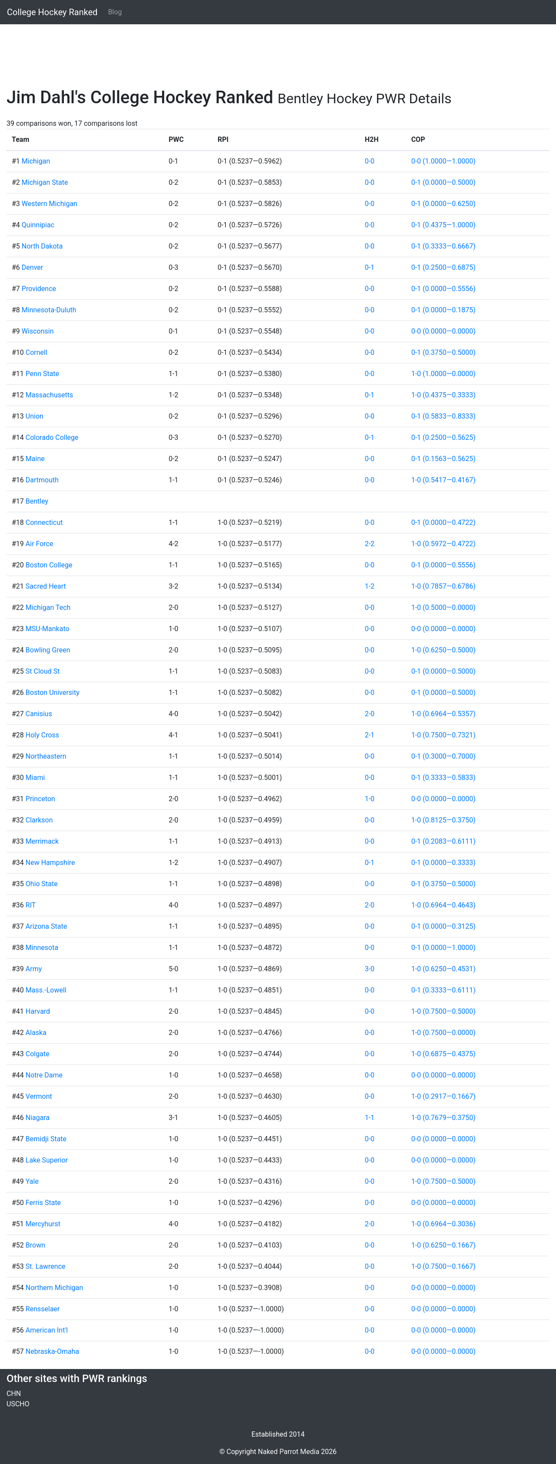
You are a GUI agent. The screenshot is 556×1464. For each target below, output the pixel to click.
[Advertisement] (267, 50)
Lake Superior (47, 1160)
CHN (14, 1393)
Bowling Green (48, 650)
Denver (32, 267)
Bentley (37, 501)
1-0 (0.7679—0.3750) (443, 1118)
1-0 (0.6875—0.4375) (443, 1054)
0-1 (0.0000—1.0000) (443, 947)
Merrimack (42, 841)
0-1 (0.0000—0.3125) (443, 926)
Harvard (38, 1011)
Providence (39, 289)
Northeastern (46, 756)
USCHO (18, 1404)
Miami (35, 777)
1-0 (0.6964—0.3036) (443, 1224)
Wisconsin (38, 331)
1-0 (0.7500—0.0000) (443, 1032)
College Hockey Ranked (52, 12)
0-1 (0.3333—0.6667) (443, 246)
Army (34, 969)
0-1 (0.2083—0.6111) (443, 841)
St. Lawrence (46, 1266)
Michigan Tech (48, 607)
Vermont (39, 1096)
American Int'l (47, 1330)
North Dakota (42, 246)
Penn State (42, 374)
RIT (31, 905)
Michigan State (45, 182)
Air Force (39, 544)
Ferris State (43, 1203)
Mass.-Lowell (46, 990)
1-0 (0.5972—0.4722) (443, 544)
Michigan (36, 161)
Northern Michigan (54, 1288)
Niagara (38, 1118)
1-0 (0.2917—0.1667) (443, 1096)
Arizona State (46, 926)
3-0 (369, 969)
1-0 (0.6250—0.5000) (443, 650)
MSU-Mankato (48, 629)
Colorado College (52, 437)
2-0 (369, 714)
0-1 (369, 267)
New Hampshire (50, 862)
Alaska (36, 1032)
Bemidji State (46, 1139)
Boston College (49, 565)
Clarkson (39, 820)
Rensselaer (43, 1309)
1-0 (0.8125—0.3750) (443, 820)
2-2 (369, 544)
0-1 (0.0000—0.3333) (443, 862)
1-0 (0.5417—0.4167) (443, 480)
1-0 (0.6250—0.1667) (443, 1245)
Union (34, 416)
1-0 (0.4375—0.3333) (443, 395)
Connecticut (44, 522)
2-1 (369, 735)
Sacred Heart (46, 586)
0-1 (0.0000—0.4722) (443, 522)
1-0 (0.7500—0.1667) (443, 1266)
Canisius (39, 714)
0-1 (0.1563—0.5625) (443, 459)
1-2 (369, 586)
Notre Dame (44, 1075)
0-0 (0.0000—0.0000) (443, 331)
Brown (35, 1245)
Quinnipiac (38, 225)
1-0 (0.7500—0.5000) (443, 1011)
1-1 (369, 1118)
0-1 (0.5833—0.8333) (443, 416)
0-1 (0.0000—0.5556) (443, 289)
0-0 (369, 161)
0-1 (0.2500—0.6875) (443, 267)
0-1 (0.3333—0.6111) (443, 990)
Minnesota (42, 947)
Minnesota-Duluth (49, 310)
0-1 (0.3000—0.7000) (443, 756)
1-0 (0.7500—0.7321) (443, 735)
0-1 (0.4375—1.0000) (443, 225)
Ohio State (42, 884)
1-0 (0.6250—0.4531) (443, 969)
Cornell (36, 352)
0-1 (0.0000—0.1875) (443, 310)
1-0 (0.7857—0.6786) (443, 586)
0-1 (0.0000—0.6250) (443, 204)
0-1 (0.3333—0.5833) (443, 777)
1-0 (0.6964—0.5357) (443, 714)
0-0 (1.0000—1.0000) (443, 161)
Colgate (38, 1054)
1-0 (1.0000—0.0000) (443, 374)
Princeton (40, 799)
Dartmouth (42, 480)
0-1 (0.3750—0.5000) (443, 352)
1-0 (369, 799)
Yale (32, 1181)
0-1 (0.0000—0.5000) (443, 182)
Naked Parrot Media (288, 1452)
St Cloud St (43, 671)
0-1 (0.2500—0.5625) (443, 437)
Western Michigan (49, 204)
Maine (35, 459)
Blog (115, 12)
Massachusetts (49, 395)
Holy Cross (42, 735)
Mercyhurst (43, 1224)
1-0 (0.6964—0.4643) (443, 905)
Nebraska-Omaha (52, 1351)
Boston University (52, 692)
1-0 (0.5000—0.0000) (443, 607)
